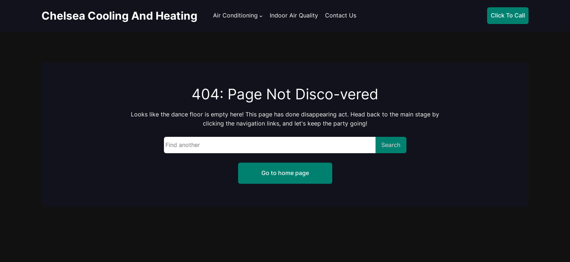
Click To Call (508, 15)
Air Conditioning (235, 15)
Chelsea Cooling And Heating (119, 15)
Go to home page (285, 172)
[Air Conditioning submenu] (261, 16)
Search (391, 144)
